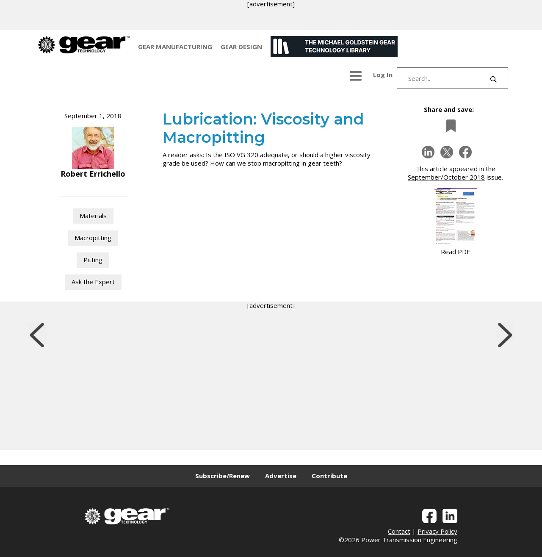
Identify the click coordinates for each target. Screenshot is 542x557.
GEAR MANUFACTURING (175, 46)
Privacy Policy (437, 531)
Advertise (280, 475)
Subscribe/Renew (222, 475)
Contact (399, 531)
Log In (383, 74)
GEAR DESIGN (241, 46)
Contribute (329, 475)
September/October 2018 (446, 177)
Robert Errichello (93, 174)
